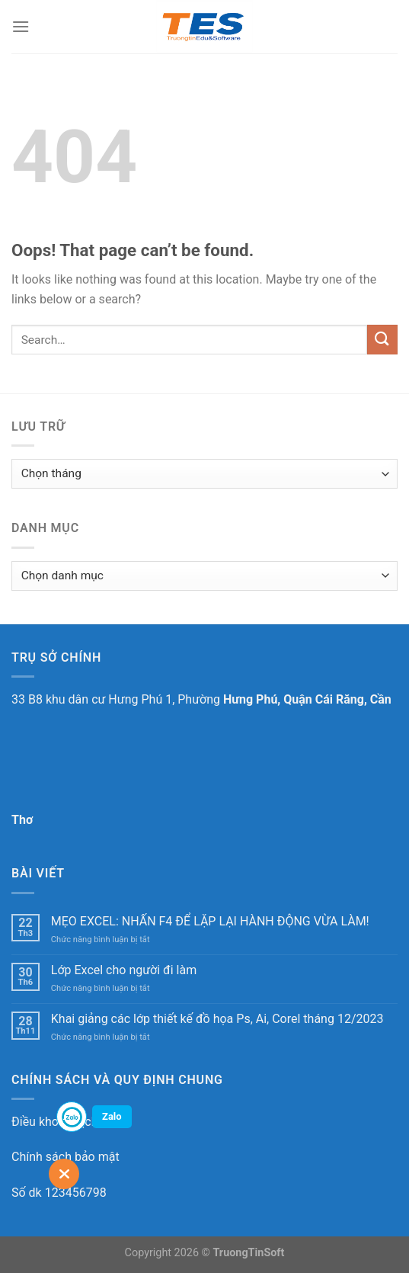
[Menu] (20, 26)
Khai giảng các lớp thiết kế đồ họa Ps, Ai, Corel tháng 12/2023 (217, 1019)
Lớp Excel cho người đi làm (124, 970)
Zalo (112, 1116)
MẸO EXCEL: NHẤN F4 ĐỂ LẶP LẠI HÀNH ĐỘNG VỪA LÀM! (210, 921)
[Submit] (382, 339)
